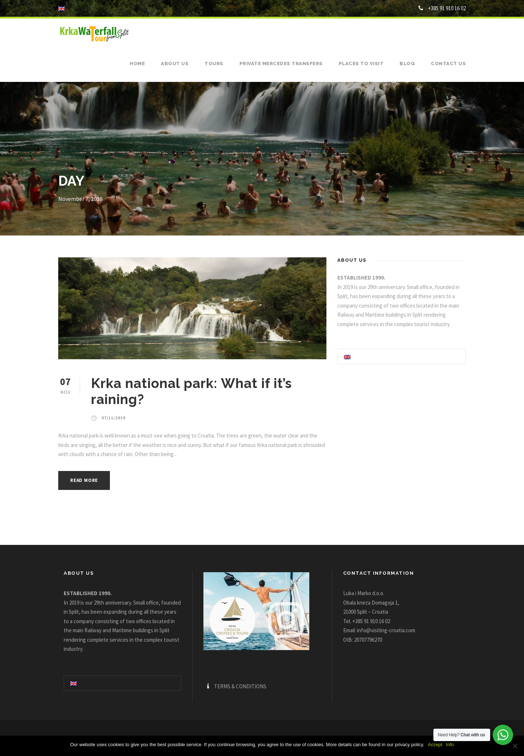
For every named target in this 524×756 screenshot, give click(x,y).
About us (174, 63)
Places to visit (361, 63)
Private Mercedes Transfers (281, 63)
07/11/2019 (114, 417)
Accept (435, 744)
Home (137, 63)
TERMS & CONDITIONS (240, 686)
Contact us (448, 63)
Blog (407, 63)
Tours (214, 63)
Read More (84, 480)
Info (450, 744)
